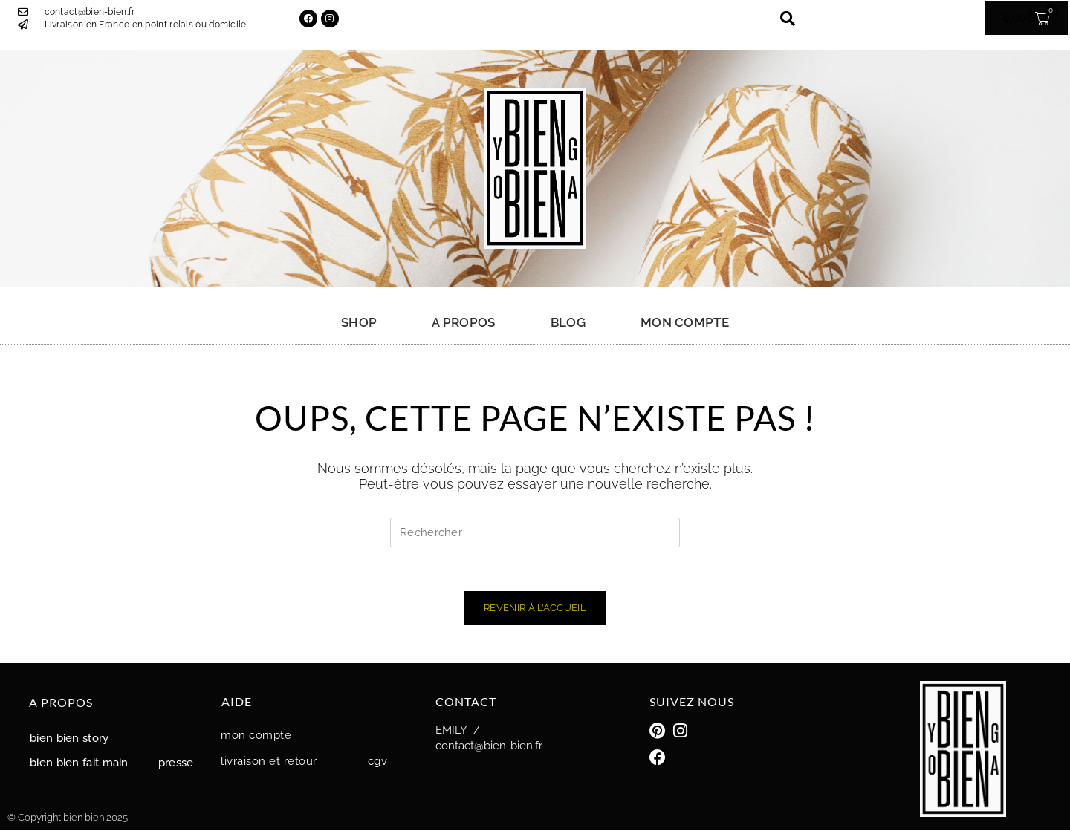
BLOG (568, 322)
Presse (176, 764)
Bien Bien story (69, 739)
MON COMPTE (685, 322)
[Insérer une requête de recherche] (535, 532)
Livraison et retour (269, 762)
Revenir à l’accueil (535, 609)
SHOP (359, 322)
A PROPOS (463, 322)
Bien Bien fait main (79, 764)
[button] (787, 18)
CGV (378, 762)
